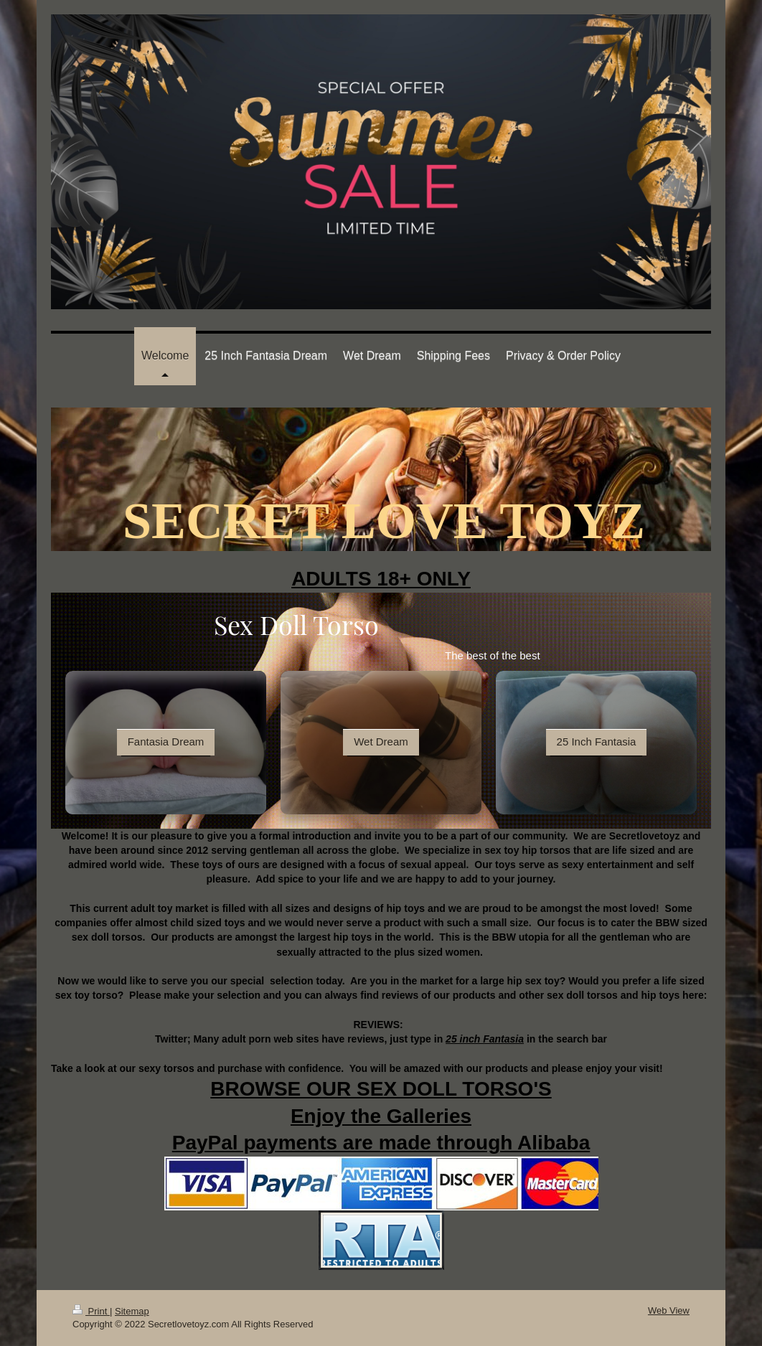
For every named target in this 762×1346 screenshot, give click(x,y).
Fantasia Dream (166, 741)
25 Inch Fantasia (596, 741)
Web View (669, 1310)
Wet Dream (381, 741)
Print (91, 1311)
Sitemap (132, 1311)
